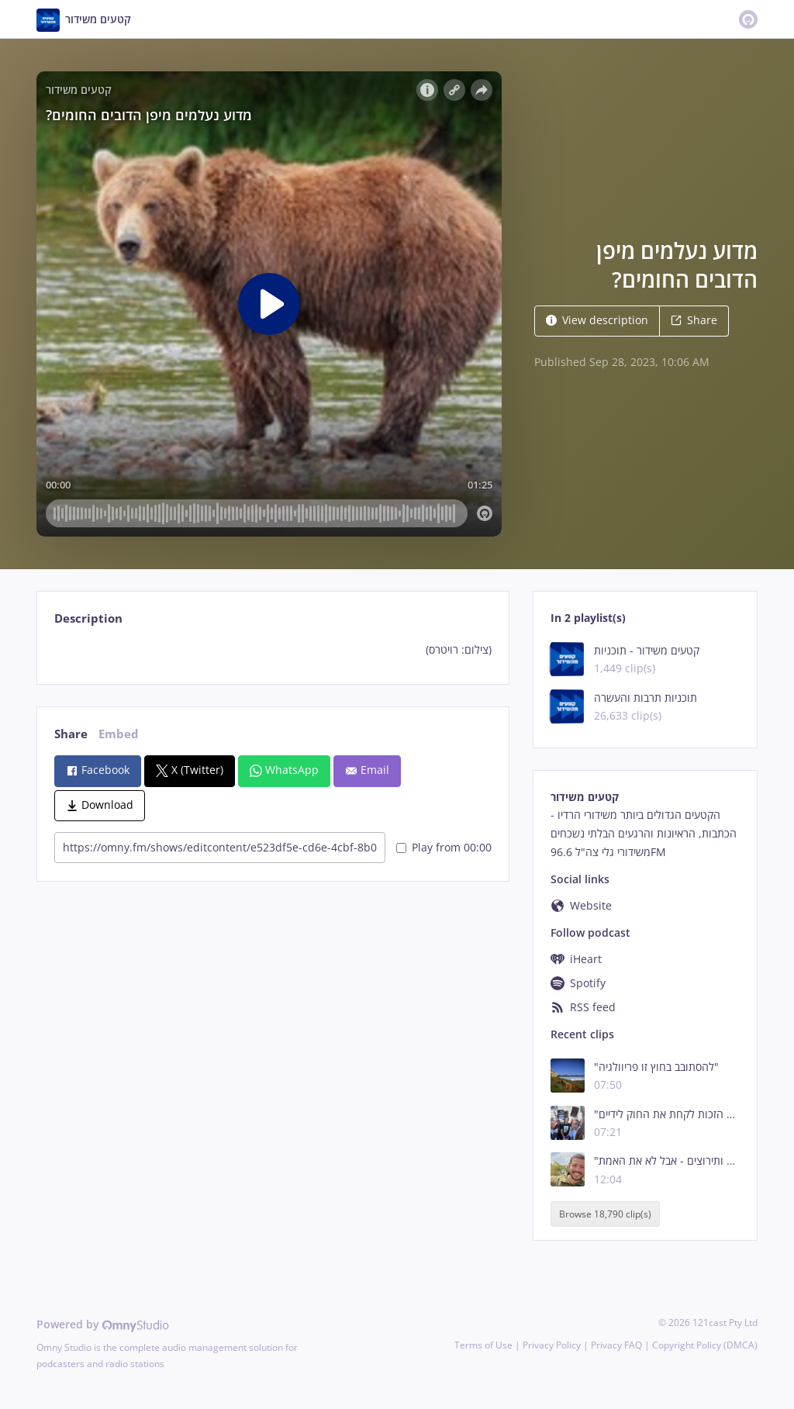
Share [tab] (71, 734)
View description (597, 320)
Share (694, 320)
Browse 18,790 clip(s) (605, 1214)
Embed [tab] (118, 734)
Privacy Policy (552, 1345)
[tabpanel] (272, 650)
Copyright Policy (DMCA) (705, 1345)
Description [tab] (88, 618)
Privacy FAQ (616, 1345)
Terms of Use (483, 1345)
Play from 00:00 (444, 847)
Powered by (102, 1324)
